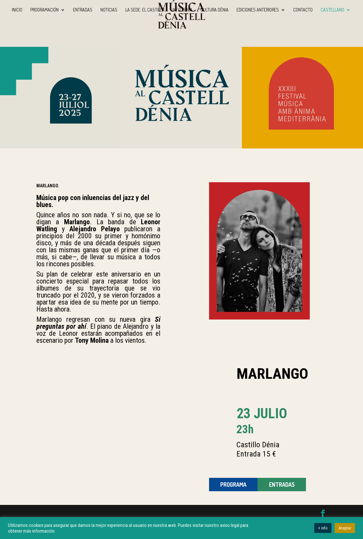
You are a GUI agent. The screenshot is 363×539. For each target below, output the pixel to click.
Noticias (108, 10)
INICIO (17, 10)
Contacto (303, 10)
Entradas (82, 10)
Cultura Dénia (214, 10)
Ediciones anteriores (257, 10)
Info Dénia (182, 10)
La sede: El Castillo (144, 10)
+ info (323, 528)
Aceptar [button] (344, 528)
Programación (44, 10)
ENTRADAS (282, 484)
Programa (233, 484)
